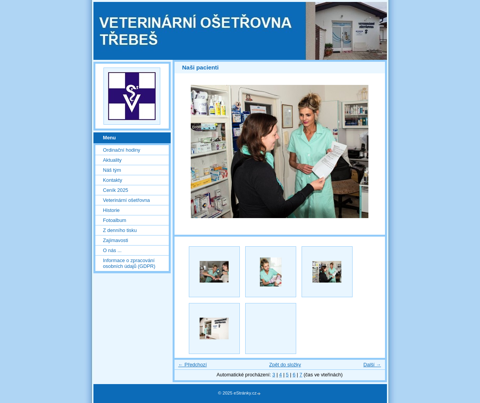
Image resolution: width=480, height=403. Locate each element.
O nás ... (112, 250)
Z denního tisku (120, 230)
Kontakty (112, 180)
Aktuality (112, 160)
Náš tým (112, 170)
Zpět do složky (285, 364)
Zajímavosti (115, 240)
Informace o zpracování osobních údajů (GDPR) (129, 263)
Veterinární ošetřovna (126, 200)
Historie (111, 210)
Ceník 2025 (115, 190)
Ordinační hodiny (122, 150)
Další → (372, 364)
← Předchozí (192, 364)
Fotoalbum (114, 220)
